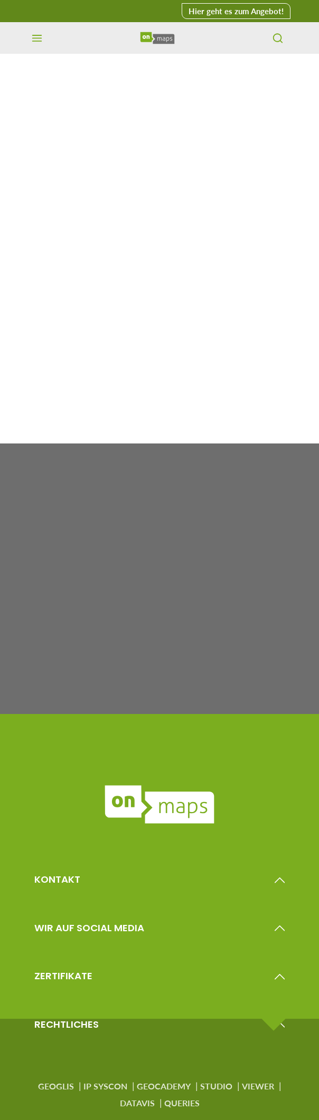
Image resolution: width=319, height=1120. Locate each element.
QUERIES (182, 1103)
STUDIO (216, 1086)
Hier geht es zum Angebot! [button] (236, 11)
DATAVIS (137, 1103)
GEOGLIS (56, 1086)
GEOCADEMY (164, 1086)
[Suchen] (277, 38)
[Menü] (37, 38)
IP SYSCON (105, 1086)
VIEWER (258, 1086)
